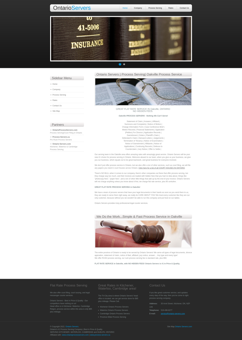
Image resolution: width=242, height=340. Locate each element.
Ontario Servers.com (183, 326)
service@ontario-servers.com (173, 314)
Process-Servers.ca (61, 137)
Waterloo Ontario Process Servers (114, 310)
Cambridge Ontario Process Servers (115, 314)
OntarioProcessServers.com (64, 130)
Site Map (56, 111)
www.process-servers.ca (100, 335)
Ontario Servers (71, 326)
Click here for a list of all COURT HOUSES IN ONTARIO (162, 168)
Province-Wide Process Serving (113, 317)
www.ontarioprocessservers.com (75, 335)
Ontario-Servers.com (61, 144)
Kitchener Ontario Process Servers (114, 307)
